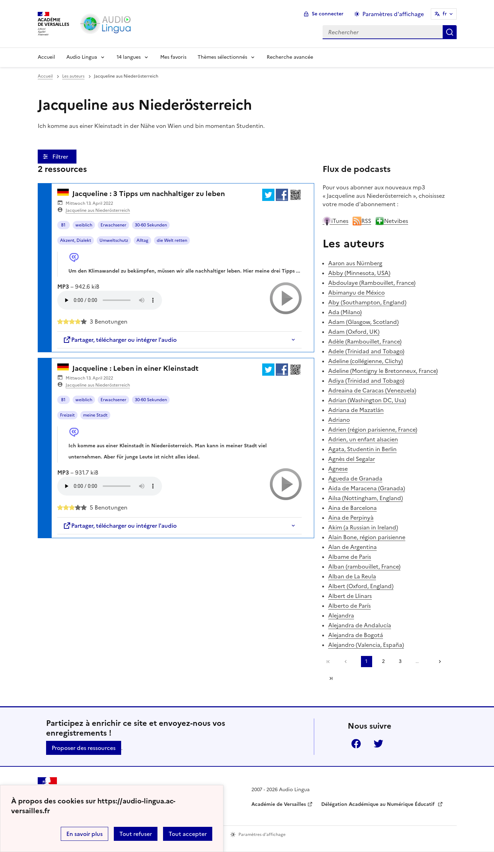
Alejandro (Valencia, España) (366, 645)
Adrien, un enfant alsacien (363, 439)
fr (445, 13)
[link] (347, 661)
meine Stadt (95, 415)
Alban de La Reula (352, 576)
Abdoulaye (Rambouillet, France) (371, 283)
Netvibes (391, 221)
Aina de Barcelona (352, 508)
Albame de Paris (349, 557)
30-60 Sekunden (151, 225)
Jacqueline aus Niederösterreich (98, 210)
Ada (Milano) (345, 312)
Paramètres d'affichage (262, 834)
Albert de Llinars (350, 596)
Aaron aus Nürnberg (355, 263)
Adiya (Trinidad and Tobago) (366, 380)
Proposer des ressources (84, 748)
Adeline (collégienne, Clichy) (365, 361)
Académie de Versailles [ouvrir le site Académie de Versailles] (278, 804)
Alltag (142, 240)
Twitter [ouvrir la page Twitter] (378, 743)
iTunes (335, 221)
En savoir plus (84, 834)
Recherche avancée (290, 57)
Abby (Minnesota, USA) (359, 273)
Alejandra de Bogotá (355, 635)
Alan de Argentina (352, 547)
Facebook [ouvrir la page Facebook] (356, 743)
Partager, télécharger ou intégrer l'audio (120, 339)
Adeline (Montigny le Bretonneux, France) (383, 371)
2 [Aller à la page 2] (383, 661)
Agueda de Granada (355, 478)
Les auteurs (73, 76)
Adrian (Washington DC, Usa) (367, 400)
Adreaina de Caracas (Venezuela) (372, 390)
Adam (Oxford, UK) (353, 331)
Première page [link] (328, 661)
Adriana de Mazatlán (356, 410)
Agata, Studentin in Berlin (362, 449)
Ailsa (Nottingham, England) (365, 498)
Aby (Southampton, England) (367, 302)
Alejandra (341, 615)
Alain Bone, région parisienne (366, 537)
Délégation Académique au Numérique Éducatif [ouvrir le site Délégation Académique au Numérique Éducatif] (378, 804)
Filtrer (61, 156)
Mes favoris (173, 57)
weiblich (83, 225)
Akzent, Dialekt (75, 240)
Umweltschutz (113, 240)
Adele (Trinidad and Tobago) (366, 351)
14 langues (129, 57)
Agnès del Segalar (351, 459)
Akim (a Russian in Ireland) (363, 527)
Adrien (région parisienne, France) (372, 429)
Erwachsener (113, 225)
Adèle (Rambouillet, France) (364, 341)
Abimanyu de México (356, 292)
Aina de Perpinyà (351, 517)
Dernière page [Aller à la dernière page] (331, 678)
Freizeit (67, 415)
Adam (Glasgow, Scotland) (363, 322)
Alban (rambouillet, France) (364, 566)
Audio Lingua (81, 57)
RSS (362, 221)
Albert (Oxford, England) (360, 586)
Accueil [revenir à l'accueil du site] (45, 76)
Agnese (338, 468)
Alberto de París (349, 605)
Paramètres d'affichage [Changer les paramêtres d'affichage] (393, 14)
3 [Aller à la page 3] (400, 661)
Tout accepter (188, 834)
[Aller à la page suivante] (437, 661)
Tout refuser (135, 834)
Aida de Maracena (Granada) (366, 488)
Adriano (339, 420)
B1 (63, 225)
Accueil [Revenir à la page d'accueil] (46, 57)
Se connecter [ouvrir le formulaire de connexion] (328, 13)
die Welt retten (172, 240)
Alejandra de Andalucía (359, 625)
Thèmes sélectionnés (222, 57)
